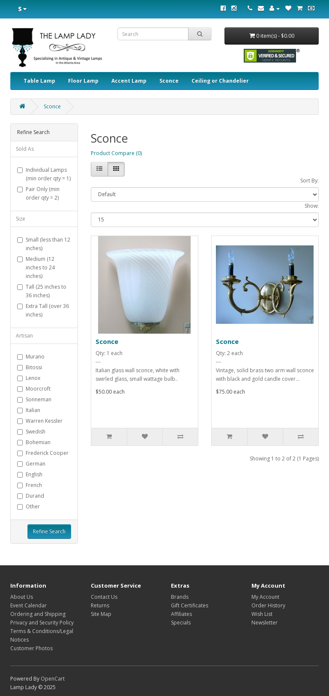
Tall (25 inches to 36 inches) (41, 291)
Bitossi (29, 367)
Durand (30, 495)
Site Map (101, 614)
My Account (265, 596)
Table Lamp (39, 80)
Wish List (261, 614)
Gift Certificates (189, 605)
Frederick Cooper (43, 453)
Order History (268, 605)
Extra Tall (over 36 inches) (43, 310)
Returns (100, 605)
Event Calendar (28, 605)
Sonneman (34, 399)
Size (20, 218)
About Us (21, 596)
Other (28, 506)
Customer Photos (31, 648)
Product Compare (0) (116, 153)
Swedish (31, 431)
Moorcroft (34, 388)
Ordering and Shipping (38, 614)
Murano (31, 356)
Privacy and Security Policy (42, 622)
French (29, 485)
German (31, 463)
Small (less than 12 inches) (43, 244)
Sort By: (309, 180)
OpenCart (53, 678)
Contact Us (104, 596)
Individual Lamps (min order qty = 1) (44, 174)
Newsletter (264, 622)
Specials (181, 622)
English (29, 474)
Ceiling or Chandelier (220, 80)
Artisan (24, 335)
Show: (312, 205)
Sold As (25, 148)
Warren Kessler (40, 420)
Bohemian (34, 442)
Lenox (28, 378)
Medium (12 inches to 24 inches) (36, 267)
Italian (28, 410)
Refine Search (49, 531)
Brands (179, 596)
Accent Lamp (129, 80)
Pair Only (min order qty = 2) (38, 193)
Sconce (169, 80)
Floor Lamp (83, 80)
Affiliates (181, 614)
